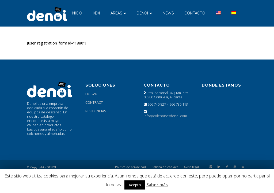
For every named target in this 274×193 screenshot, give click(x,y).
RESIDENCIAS (95, 111)
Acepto (135, 184)
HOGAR (91, 93)
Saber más (157, 185)
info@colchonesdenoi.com (165, 115)
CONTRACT (94, 102)
